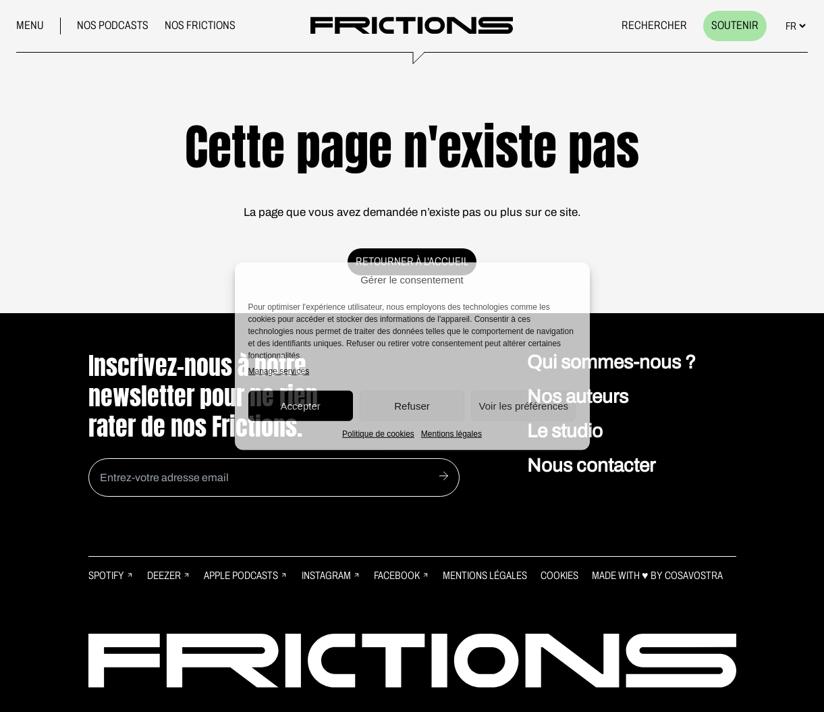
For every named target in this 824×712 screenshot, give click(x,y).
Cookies (559, 575)
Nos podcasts (112, 25)
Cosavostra (694, 575)
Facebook (401, 575)
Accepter (301, 405)
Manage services (279, 371)
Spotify (111, 575)
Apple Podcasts (245, 575)
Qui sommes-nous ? (611, 362)
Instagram (331, 575)
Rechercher (654, 25)
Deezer (168, 575)
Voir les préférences (524, 405)
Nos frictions (200, 25)
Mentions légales (451, 434)
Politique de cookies (378, 434)
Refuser (412, 405)
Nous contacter (591, 465)
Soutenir (735, 25)
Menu (30, 25)
